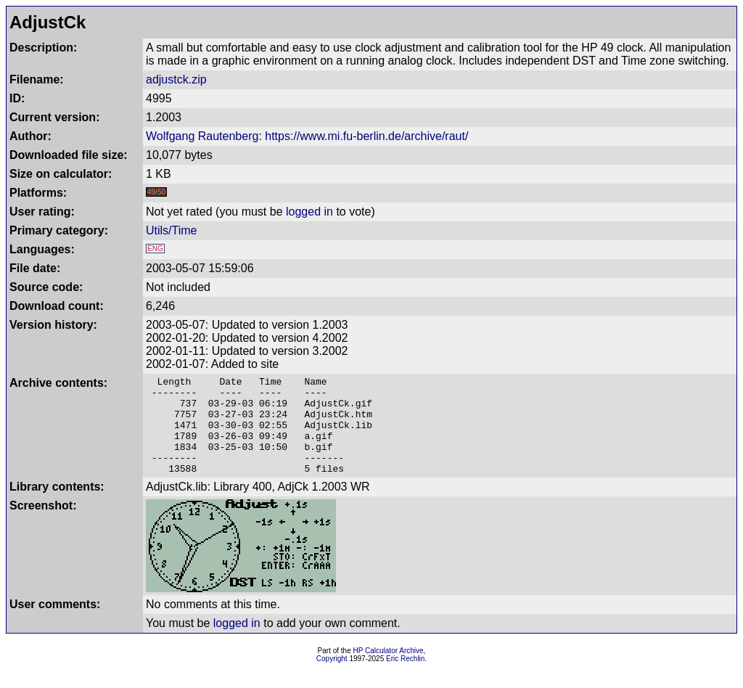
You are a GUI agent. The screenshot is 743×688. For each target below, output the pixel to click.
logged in (309, 211)
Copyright (332, 678)
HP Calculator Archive (388, 670)
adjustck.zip (176, 79)
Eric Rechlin (405, 678)
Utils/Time (171, 230)
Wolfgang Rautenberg (202, 136)
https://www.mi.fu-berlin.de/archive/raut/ (366, 136)
